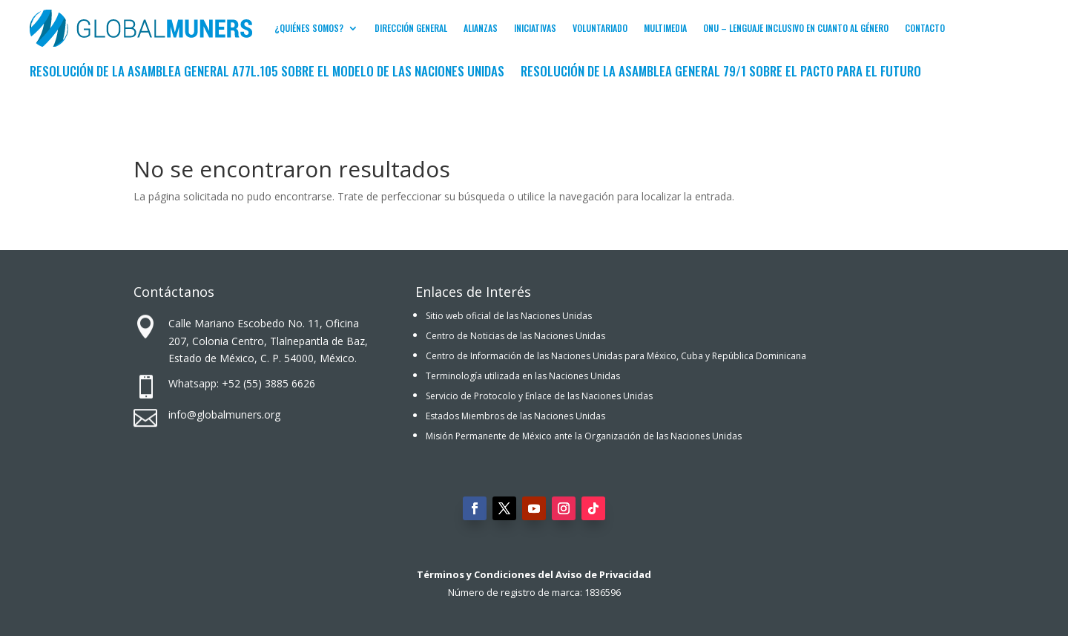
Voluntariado (600, 28)
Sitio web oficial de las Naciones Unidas (509, 315)
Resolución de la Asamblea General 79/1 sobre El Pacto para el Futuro (721, 73)
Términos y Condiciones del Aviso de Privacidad (534, 574)
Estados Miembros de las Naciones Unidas (515, 416)
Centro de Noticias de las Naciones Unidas (515, 336)
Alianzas (481, 28)
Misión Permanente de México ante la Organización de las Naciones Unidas (584, 436)
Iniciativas (535, 28)
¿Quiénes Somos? (308, 28)
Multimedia (665, 28)
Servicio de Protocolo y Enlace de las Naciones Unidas (539, 396)
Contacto (925, 28)
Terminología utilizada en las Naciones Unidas (523, 376)
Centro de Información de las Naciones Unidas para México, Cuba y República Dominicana (616, 356)
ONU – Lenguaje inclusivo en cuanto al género (796, 28)
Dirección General (411, 28)
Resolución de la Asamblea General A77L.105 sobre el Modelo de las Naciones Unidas (267, 73)
